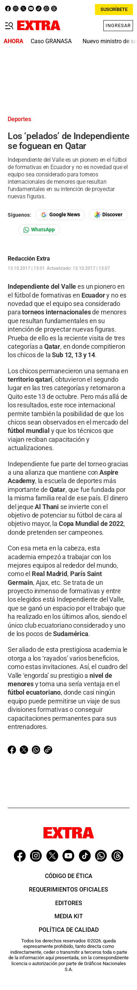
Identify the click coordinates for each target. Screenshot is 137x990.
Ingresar (118, 25)
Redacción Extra (29, 259)
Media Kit (68, 916)
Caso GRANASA (51, 41)
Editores (68, 903)
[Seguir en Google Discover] (108, 214)
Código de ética (68, 876)
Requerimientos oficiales (68, 889)
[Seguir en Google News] (60, 214)
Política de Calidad (69, 929)
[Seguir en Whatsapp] (39, 229)
